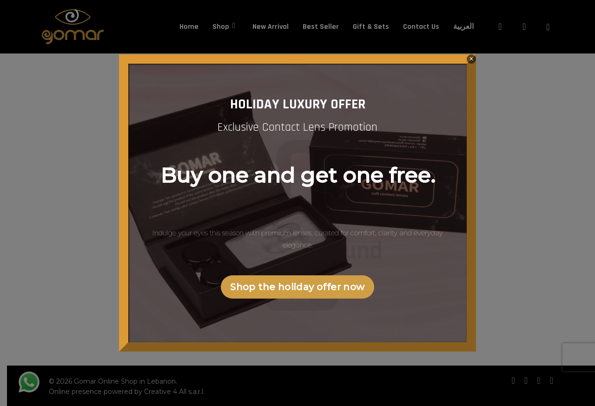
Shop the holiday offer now (297, 287)
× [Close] (471, 59)
